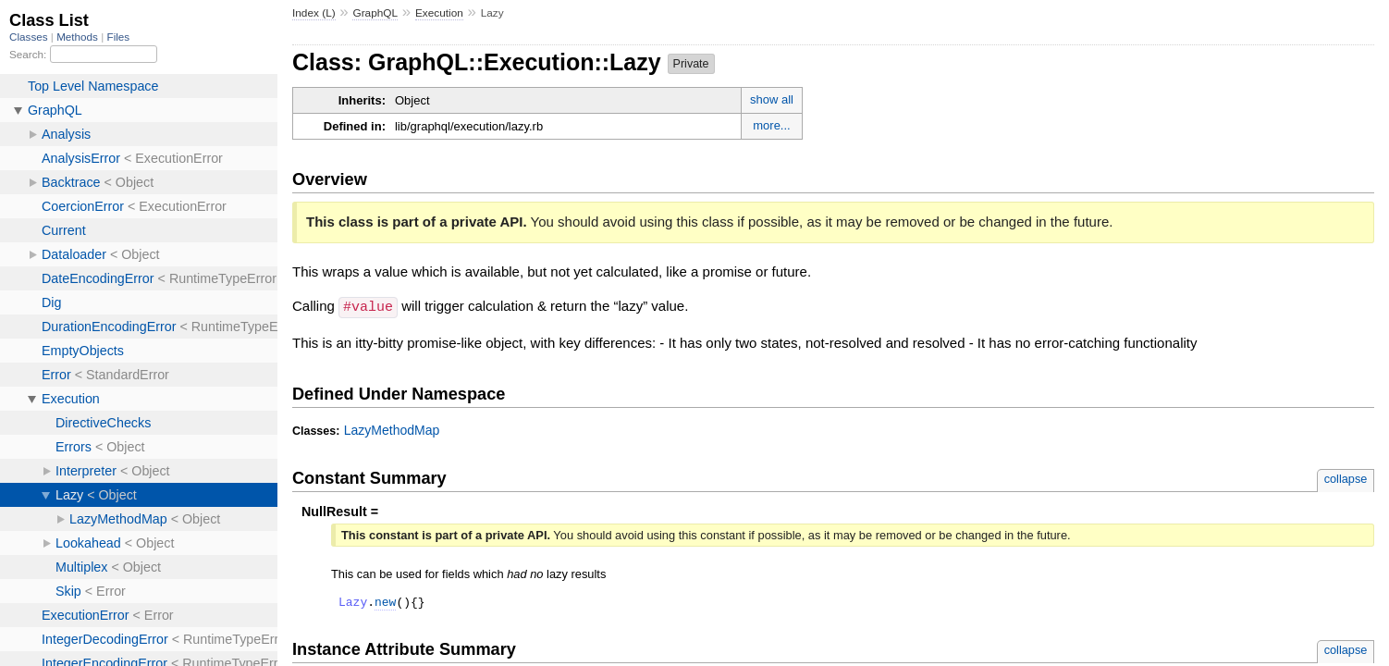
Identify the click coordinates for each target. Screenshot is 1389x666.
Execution (439, 12)
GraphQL (375, 12)
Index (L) (314, 12)
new (385, 603)
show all (771, 99)
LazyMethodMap (392, 429)
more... (771, 125)
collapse (1346, 478)
